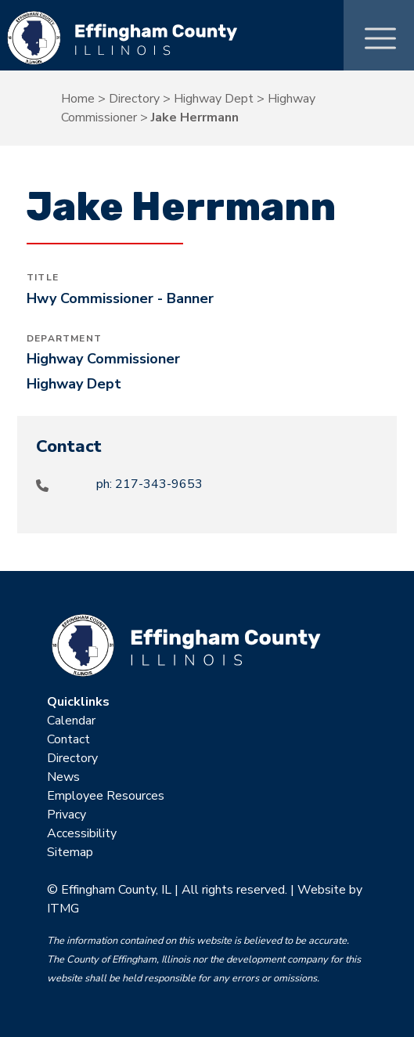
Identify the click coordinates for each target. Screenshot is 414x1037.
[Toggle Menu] (380, 34)
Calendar (71, 720)
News (63, 777)
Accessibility (82, 833)
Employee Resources (105, 795)
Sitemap (70, 852)
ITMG (63, 908)
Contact (68, 739)
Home (78, 98)
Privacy (66, 814)
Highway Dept (214, 98)
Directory (134, 98)
